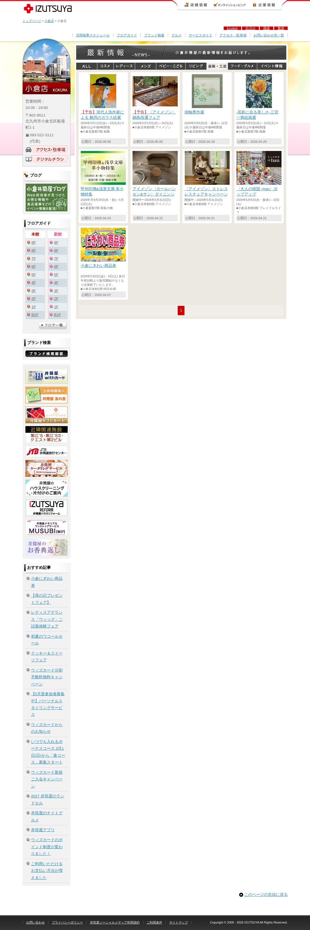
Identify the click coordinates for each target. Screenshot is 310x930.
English (232, 28)
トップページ (32, 21)
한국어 (250, 28)
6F (34, 266)
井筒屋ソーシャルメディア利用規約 (115, 922)
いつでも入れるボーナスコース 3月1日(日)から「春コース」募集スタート (48, 752)
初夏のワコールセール (47, 639)
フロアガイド (127, 35)
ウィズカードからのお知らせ (47, 728)
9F (34, 242)
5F (34, 275)
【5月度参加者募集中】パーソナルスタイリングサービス (48, 704)
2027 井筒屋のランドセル (47, 799)
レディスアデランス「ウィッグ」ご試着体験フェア (47, 619)
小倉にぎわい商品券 (47, 581)
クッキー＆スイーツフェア (47, 656)
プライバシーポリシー (67, 922)
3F (34, 291)
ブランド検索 (154, 35)
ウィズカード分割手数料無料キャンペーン (47, 677)
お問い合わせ (35, 922)
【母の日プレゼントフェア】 (47, 598)
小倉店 (49, 21)
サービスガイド (200, 35)
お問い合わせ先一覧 (269, 35)
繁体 (281, 28)
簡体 (266, 28)
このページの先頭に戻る (266, 894)
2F (34, 299)
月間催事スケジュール (93, 35)
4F (34, 282)
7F (34, 258)
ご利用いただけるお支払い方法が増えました (47, 871)
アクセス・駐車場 (233, 35)
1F (34, 307)
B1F (35, 315)
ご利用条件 (154, 922)
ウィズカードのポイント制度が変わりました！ (47, 847)
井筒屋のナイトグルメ (47, 816)
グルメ (177, 35)
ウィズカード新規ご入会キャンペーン (47, 779)
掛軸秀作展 (194, 112)
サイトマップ (178, 922)
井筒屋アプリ (43, 830)
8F (34, 250)
